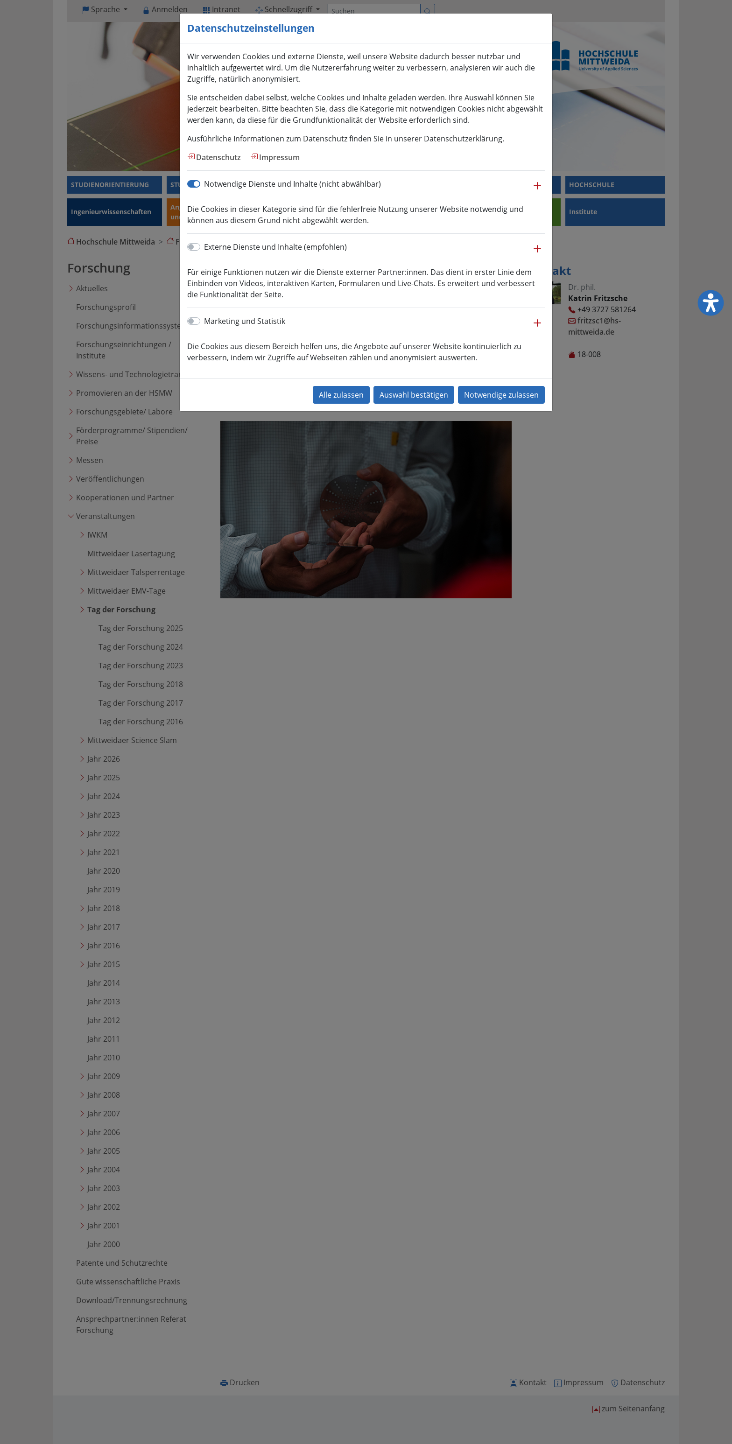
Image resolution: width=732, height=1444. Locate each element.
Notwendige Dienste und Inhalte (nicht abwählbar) (292, 184)
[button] (537, 190)
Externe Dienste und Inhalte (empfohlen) (275, 247)
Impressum (279, 157)
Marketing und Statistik (244, 321)
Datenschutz (218, 157)
